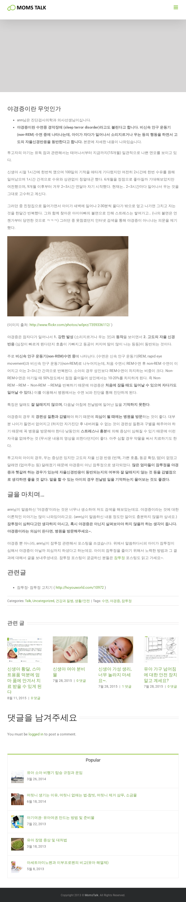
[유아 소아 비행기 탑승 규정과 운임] (17, 774)
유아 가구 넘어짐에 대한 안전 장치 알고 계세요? (160, 674)
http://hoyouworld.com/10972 (80, 587)
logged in (36, 734)
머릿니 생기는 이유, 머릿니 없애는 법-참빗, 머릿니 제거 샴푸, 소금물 (82, 795)
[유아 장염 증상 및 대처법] (17, 841)
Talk (28, 601)
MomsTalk (91, 895)
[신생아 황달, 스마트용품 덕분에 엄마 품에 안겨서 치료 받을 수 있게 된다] (24, 638)
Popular (93, 760)
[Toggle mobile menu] (176, 7)
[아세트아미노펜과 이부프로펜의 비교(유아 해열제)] (17, 864)
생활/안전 (82, 601)
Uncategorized (43, 601)
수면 (105, 601)
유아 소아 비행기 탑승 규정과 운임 (55, 773)
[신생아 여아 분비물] (70, 638)
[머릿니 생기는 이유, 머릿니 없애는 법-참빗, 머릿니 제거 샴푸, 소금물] (17, 796)
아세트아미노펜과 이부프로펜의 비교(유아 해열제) (67, 862)
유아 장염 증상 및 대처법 (47, 840)
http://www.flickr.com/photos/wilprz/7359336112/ (70, 325)
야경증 (115, 601)
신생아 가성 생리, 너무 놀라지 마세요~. (115, 674)
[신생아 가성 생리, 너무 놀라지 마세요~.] (115, 638)
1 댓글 (127, 686)
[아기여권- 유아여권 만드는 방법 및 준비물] (17, 819)
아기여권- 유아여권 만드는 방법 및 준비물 (60, 817)
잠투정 (119, 558)
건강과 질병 (64, 601)
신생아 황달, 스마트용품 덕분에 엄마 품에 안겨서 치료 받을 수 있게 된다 (24, 680)
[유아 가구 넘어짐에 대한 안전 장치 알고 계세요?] (161, 638)
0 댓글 (35, 698)
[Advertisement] (93, 56)
